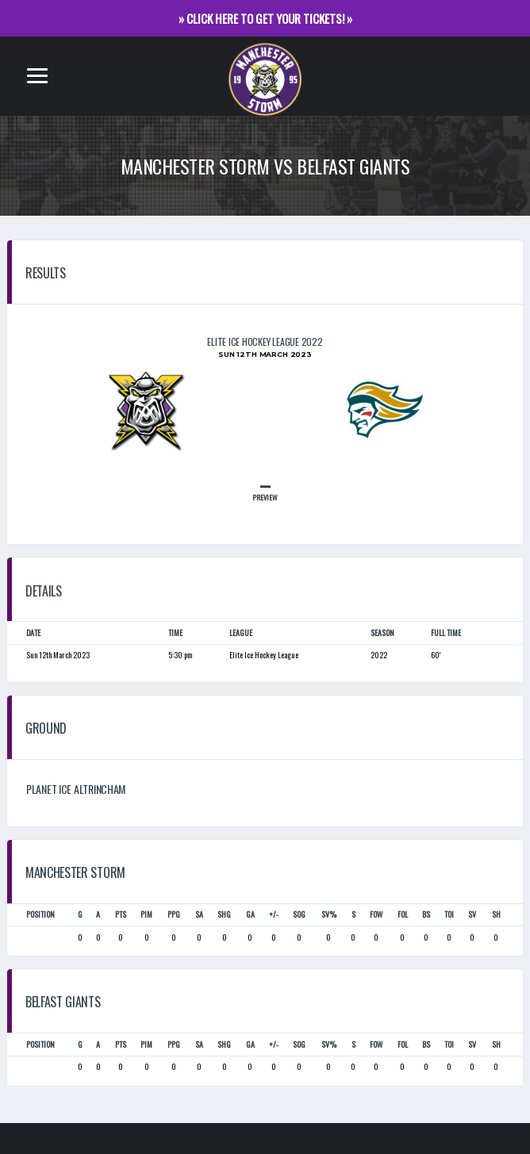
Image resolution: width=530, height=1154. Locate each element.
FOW (376, 915)
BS (426, 915)
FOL (403, 915)
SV (472, 915)
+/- (273, 915)
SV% (328, 915)
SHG (224, 915)
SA (199, 915)
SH (496, 915)
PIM (146, 915)
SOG (299, 915)
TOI (449, 915)
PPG (173, 915)
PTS (120, 915)
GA (250, 915)
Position (40, 915)
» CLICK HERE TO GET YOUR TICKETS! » (265, 18)
